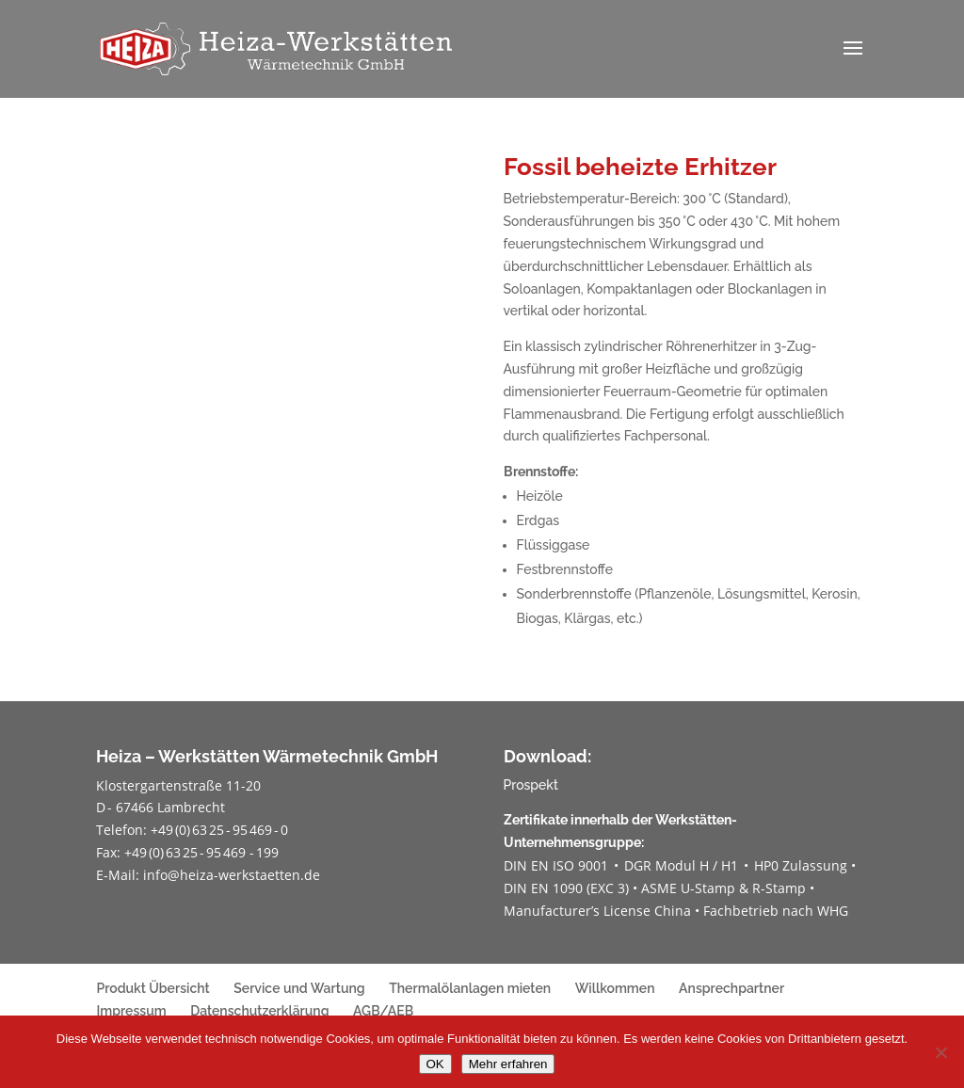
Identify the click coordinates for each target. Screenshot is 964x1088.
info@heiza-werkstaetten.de (231, 875)
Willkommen (615, 988)
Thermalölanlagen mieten (470, 988)
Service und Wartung (298, 988)
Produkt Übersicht (152, 988)
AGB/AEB (383, 1010)
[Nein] (940, 1052)
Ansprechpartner (731, 988)
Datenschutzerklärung (259, 1010)
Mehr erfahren (508, 1064)
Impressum (131, 1010)
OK (435, 1064)
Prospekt (531, 784)
